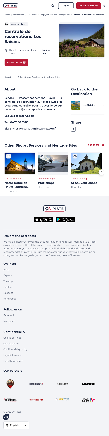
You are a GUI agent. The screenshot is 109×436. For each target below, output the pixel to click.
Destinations (18, 15)
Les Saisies (32, 15)
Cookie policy (11, 343)
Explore (7, 275)
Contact (8, 287)
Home (7, 15)
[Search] (52, 5)
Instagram (9, 321)
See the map (46, 51)
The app (8, 281)
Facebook (9, 315)
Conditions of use (13, 361)
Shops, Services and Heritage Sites (55, 15)
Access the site (16, 62)
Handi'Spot (9, 298)
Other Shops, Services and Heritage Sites (39, 77)
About (8, 77)
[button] (101, 172)
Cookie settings (12, 337)
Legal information (13, 355)
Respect (8, 293)
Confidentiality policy (15, 349)
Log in (66, 5)
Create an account (88, 5)
